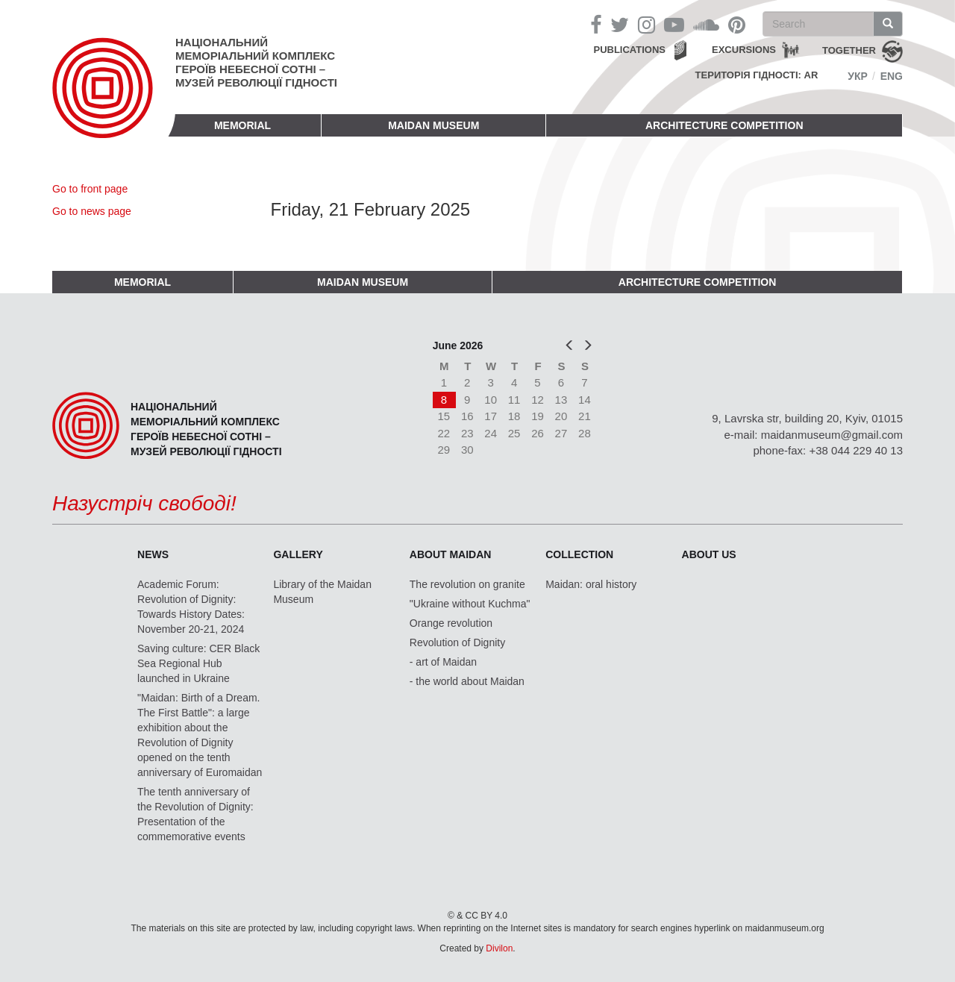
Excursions (744, 49)
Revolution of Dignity (457, 642)
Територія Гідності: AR (756, 75)
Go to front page (90, 189)
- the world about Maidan (467, 681)
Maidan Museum (433, 125)
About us (709, 554)
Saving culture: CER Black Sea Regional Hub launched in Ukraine (198, 663)
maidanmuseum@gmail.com (832, 434)
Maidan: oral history (590, 584)
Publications (629, 49)
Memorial (242, 125)
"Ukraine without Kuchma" (470, 604)
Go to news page (91, 211)
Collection (579, 554)
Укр (858, 76)
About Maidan (451, 554)
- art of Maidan (443, 662)
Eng (891, 76)
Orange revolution (451, 623)
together (849, 50)
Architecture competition (724, 125)
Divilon (499, 948)
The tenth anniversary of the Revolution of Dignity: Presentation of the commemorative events (195, 814)
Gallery (297, 554)
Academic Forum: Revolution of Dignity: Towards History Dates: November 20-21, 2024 (191, 606)
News (153, 554)
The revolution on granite (467, 584)
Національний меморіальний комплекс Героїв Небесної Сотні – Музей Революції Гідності (256, 62)
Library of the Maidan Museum (322, 591)
